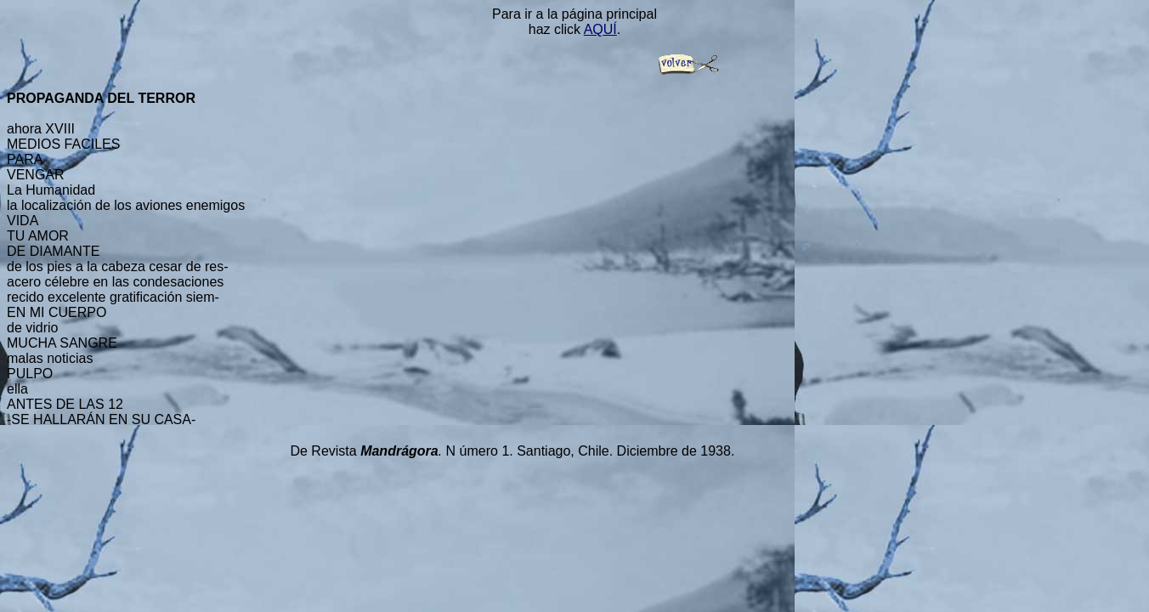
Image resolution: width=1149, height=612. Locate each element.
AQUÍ (600, 29)
